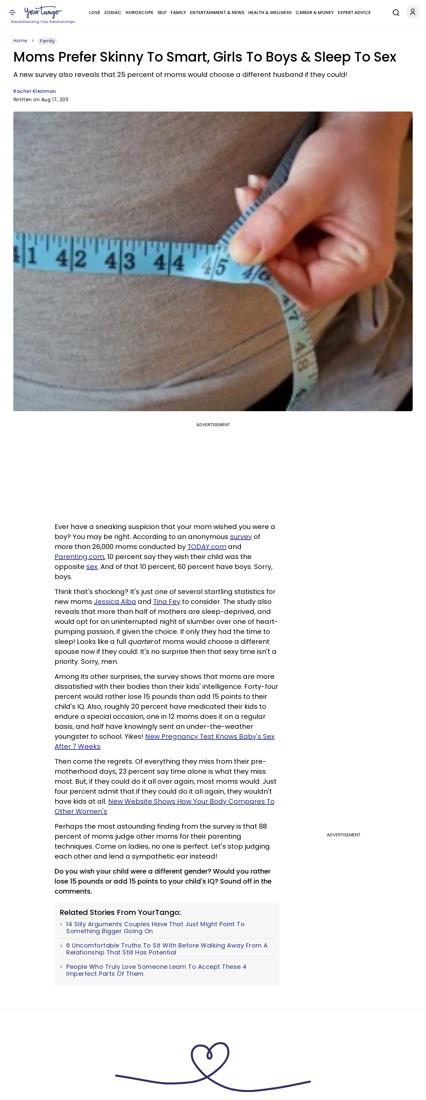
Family (178, 12)
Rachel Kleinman (34, 91)
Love (94, 12)
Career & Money (315, 12)
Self (162, 12)
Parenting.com (79, 556)
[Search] (394, 11)
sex (92, 566)
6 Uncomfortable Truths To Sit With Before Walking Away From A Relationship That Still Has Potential (167, 949)
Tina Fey (166, 601)
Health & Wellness (270, 12)
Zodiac (112, 12)
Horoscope (139, 12)
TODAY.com (206, 546)
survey (241, 536)
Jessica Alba (115, 601)
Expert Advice (354, 12)
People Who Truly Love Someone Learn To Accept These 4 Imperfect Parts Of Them (156, 970)
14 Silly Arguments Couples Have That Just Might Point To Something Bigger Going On (155, 928)
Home (20, 40)
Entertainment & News (217, 12)
